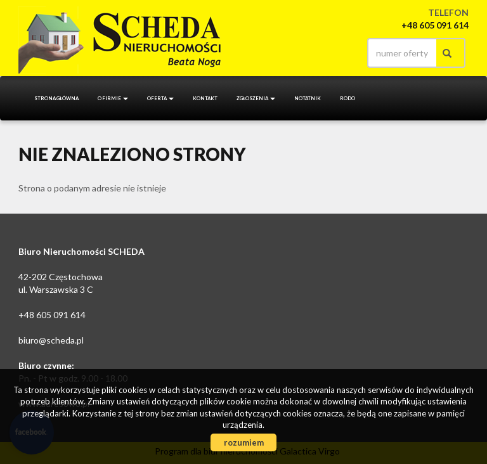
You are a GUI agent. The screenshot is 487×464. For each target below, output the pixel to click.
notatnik (307, 98)
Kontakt (205, 98)
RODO (347, 98)
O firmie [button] (113, 98)
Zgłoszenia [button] (256, 98)
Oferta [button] (160, 98)
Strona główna (56, 98)
